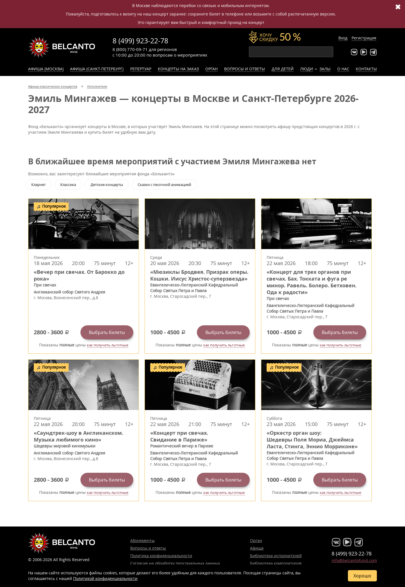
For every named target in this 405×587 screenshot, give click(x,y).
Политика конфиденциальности (161, 555)
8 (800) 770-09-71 (130, 49)
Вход (342, 38)
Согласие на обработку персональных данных (175, 563)
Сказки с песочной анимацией (164, 184)
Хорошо (362, 576)
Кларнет (38, 184)
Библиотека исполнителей (276, 555)
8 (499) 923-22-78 (140, 40)
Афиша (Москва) (46, 68)
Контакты (366, 68)
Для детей (283, 68)
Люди (306, 68)
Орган (211, 68)
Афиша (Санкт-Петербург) (96, 68)
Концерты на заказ (178, 68)
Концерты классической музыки (62, 47)
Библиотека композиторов (276, 563)
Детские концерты (107, 184)
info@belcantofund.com (354, 560)
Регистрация (364, 38)
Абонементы (142, 540)
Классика (68, 184)
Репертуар (140, 68)
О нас (343, 68)
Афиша (257, 548)
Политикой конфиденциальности (105, 578)
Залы (325, 68)
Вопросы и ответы (244, 68)
